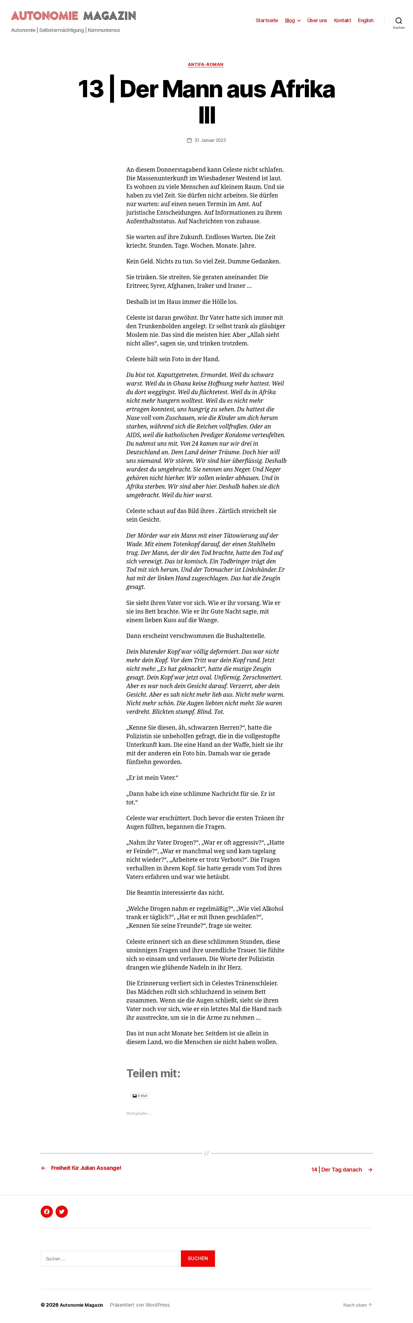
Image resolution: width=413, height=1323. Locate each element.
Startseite (267, 21)
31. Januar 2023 (210, 143)
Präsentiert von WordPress (144, 1307)
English (365, 21)
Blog (290, 21)
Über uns (317, 21)
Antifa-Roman (206, 67)
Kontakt (342, 21)
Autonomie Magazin (83, 1307)
